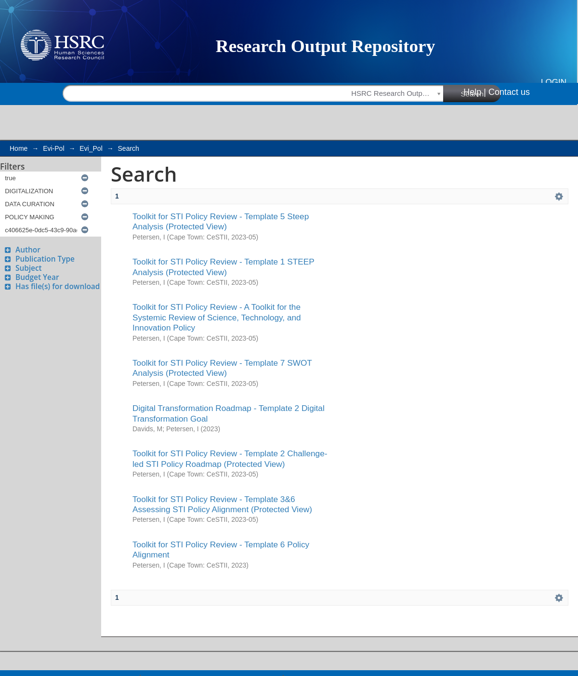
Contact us (509, 92)
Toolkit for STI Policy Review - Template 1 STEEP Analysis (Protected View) (223, 267)
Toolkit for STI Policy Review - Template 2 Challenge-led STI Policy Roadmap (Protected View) (230, 458)
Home (18, 148)
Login (553, 82)
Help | (474, 92)
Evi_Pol (90, 148)
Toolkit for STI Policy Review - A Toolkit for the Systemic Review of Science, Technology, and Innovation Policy (216, 317)
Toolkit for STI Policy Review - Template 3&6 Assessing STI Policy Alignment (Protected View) (222, 504)
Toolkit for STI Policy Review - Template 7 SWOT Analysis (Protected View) (222, 368)
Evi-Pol (53, 148)
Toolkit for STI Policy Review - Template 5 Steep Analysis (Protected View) (220, 221)
